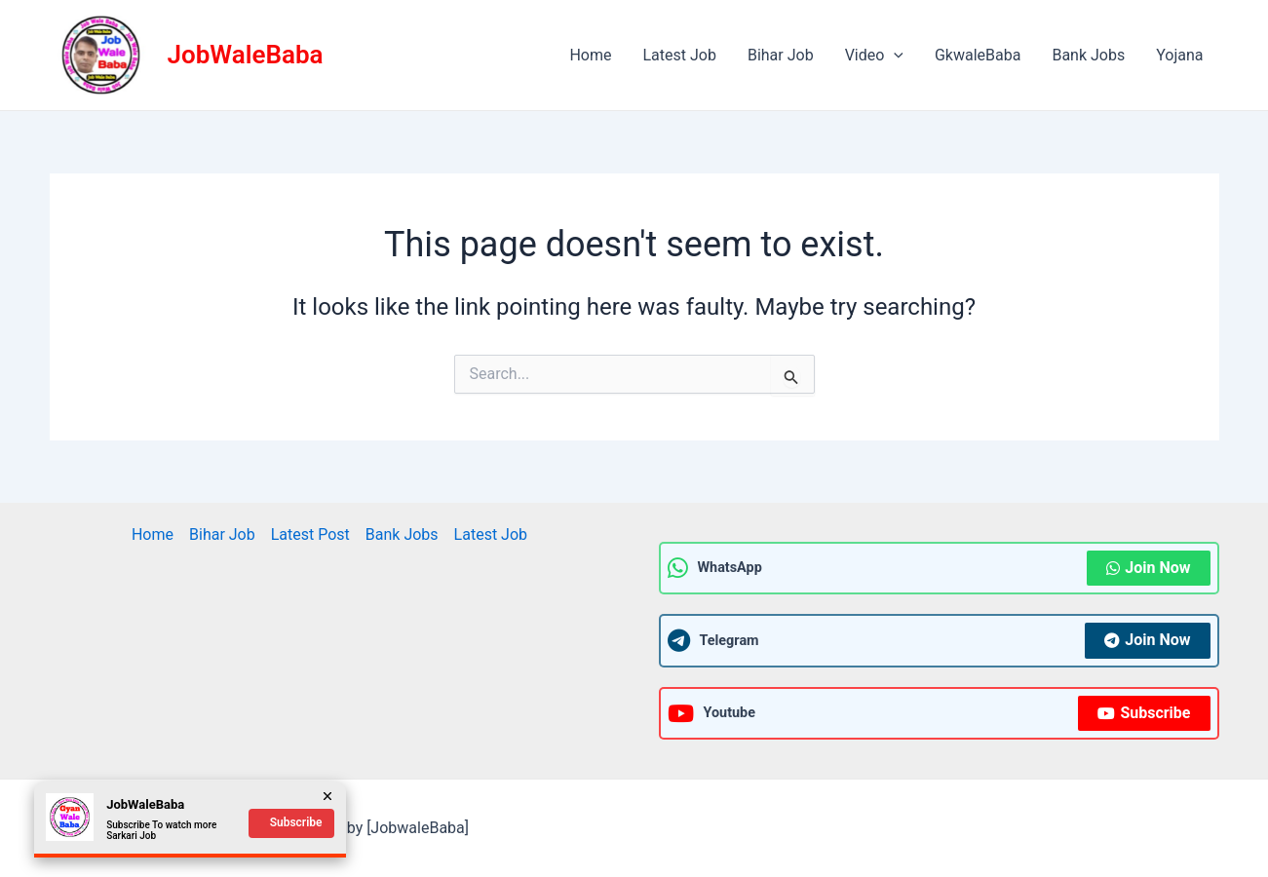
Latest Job (679, 55)
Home (590, 55)
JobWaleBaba (246, 54)
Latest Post (310, 534)
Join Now (1148, 567)
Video (874, 56)
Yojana (1179, 55)
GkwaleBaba (977, 55)
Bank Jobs (1088, 55)
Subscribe (1143, 713)
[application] (893, 56)
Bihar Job (781, 55)
